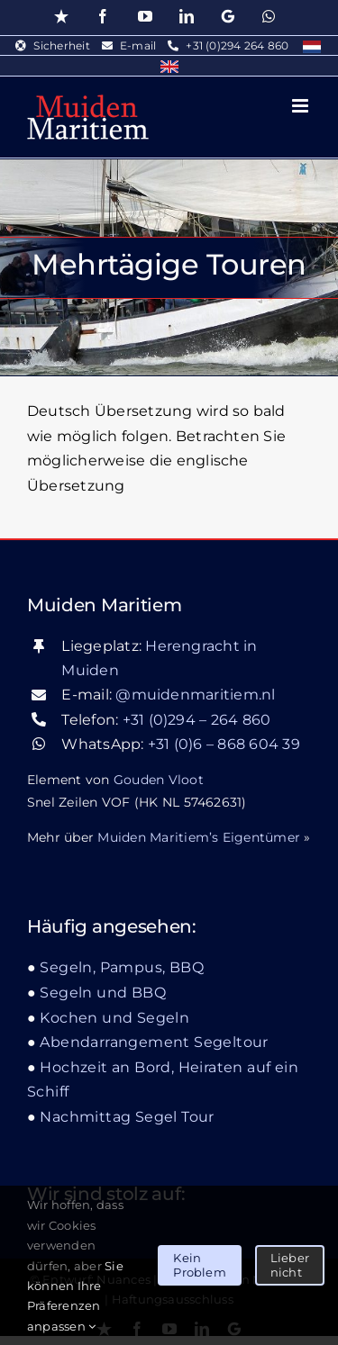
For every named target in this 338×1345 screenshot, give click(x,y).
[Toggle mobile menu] (301, 105)
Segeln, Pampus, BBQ (122, 967)
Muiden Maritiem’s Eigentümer (198, 837)
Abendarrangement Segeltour (154, 1042)
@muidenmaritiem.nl (195, 694)
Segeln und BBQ (103, 992)
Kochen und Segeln (114, 1017)
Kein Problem (199, 1264)
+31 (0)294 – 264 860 (197, 719)
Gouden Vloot (159, 780)
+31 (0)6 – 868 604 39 (224, 744)
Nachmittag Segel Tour (127, 1116)
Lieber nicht (289, 1264)
